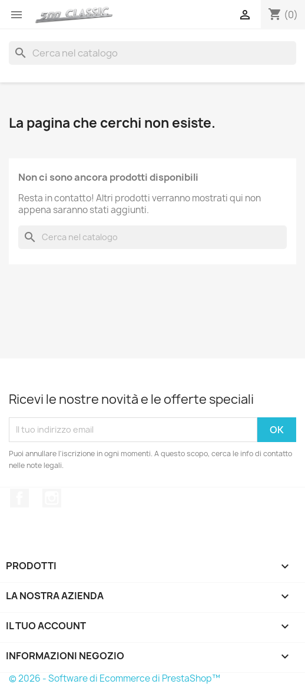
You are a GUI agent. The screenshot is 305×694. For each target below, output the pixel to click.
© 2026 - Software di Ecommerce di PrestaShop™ (114, 678)
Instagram (51, 498)
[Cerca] (152, 53)
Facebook (19, 498)
